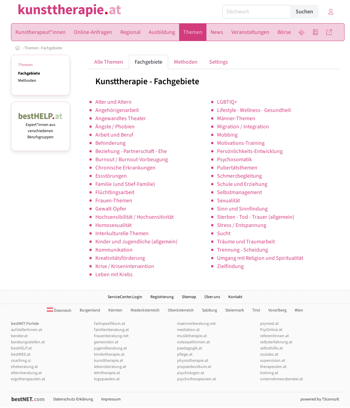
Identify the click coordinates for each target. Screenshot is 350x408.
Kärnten (115, 310)
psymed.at (269, 324)
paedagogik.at (189, 348)
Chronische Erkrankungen (125, 167)
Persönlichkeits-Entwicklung (250, 151)
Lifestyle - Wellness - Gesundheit (254, 110)
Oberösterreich (181, 310)
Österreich (59, 311)
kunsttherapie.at (108, 361)
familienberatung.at (111, 330)
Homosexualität (113, 225)
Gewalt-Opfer (110, 209)
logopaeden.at (107, 379)
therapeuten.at (273, 367)
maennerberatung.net (196, 324)
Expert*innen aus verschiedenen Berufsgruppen (40, 128)
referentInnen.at (274, 336)
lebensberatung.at (110, 367)
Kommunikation (114, 250)
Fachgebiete (51, 48)
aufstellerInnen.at (26, 330)
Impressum (111, 399)
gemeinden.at (106, 342)
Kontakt (235, 297)
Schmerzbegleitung (239, 176)
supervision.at (272, 361)
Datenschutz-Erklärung (73, 399)
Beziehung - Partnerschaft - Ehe (131, 151)
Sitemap (189, 297)
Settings (218, 62)
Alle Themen (108, 62)
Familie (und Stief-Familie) (125, 184)
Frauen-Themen (113, 200)
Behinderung (110, 143)
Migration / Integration (243, 126)
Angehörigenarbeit (117, 110)
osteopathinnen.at (193, 342)
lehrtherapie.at (107, 373)
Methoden (27, 81)
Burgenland (90, 310)
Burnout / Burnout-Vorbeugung (131, 159)
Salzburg (209, 310)
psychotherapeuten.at (196, 379)
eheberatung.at (24, 367)
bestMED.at (20, 354)
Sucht (223, 233)
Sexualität (228, 200)
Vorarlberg (277, 310)
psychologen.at (190, 373)
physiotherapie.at (192, 361)
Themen (31, 48)
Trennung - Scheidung (242, 250)
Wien (299, 310)
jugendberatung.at (110, 348)
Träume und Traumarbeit (246, 241)
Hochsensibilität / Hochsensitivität (134, 217)
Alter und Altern (113, 102)
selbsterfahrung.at (276, 342)
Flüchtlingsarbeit (114, 192)
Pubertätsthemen (237, 167)
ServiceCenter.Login (125, 297)
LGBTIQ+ (227, 102)
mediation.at (188, 330)
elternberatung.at (26, 373)
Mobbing (227, 135)
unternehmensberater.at (281, 379)
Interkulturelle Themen (122, 233)
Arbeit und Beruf (114, 135)
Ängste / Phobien (115, 126)
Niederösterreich (145, 310)
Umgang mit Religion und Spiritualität (260, 258)
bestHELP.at (21, 348)
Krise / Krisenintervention (124, 266)
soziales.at (269, 354)
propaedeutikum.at (194, 367)
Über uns (212, 297)
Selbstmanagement (239, 192)
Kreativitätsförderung (120, 258)
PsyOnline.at (271, 330)
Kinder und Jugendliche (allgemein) (136, 241)
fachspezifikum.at (109, 324)
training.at (269, 373)
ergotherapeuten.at (28, 379)
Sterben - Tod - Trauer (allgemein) (255, 217)
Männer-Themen (236, 118)
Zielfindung (230, 266)
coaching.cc (21, 361)
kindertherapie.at (109, 354)
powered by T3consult (319, 399)
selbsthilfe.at (271, 348)
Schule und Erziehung (242, 184)
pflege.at (184, 354)
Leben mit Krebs (114, 274)
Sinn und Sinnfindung (242, 209)
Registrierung (162, 297)
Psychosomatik (234, 159)
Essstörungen (111, 176)
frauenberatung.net (111, 336)
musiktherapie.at (192, 336)
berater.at (19, 336)
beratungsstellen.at (28, 342)
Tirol (256, 310)
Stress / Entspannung (241, 225)
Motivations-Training (241, 143)
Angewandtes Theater (120, 118)
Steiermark (234, 310)
